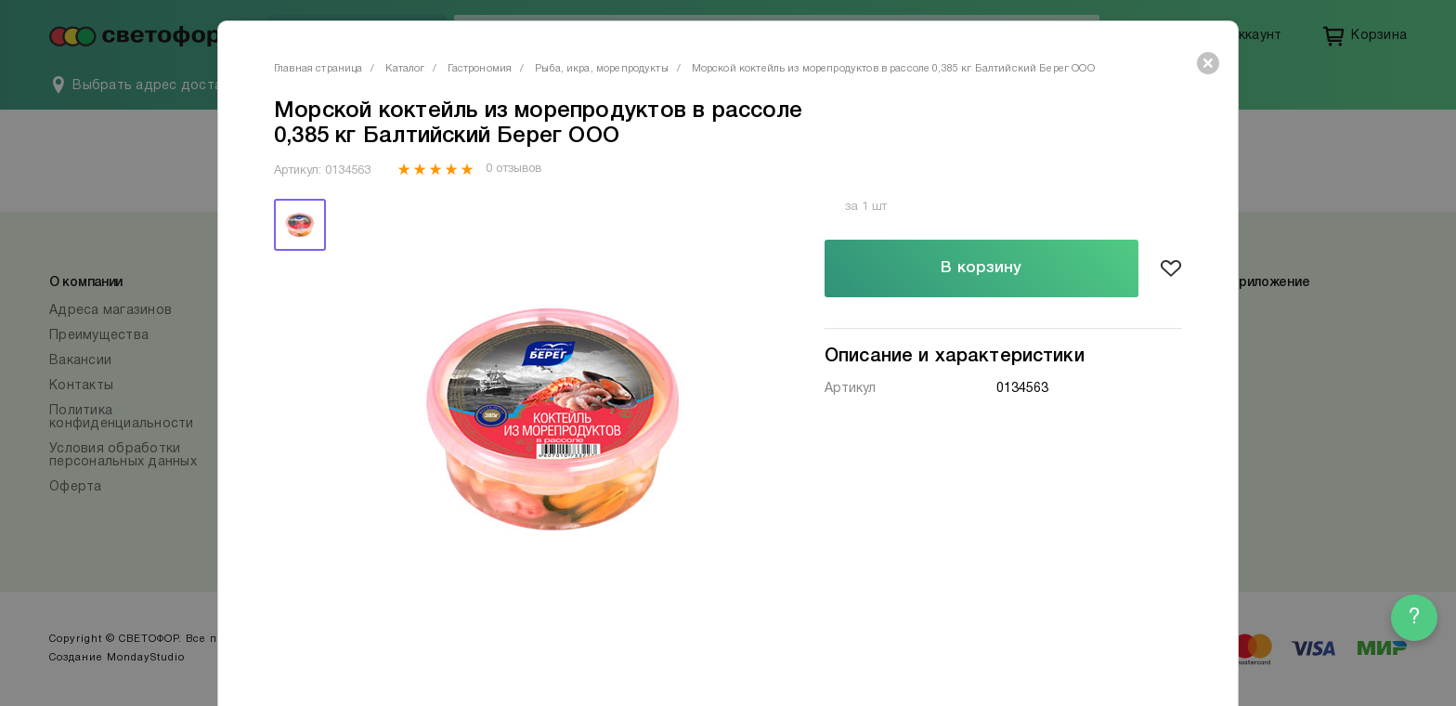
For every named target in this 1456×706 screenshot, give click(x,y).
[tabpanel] (554, 419)
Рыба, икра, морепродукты (602, 68)
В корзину (981, 268)
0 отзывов (513, 169)
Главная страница (318, 68)
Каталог (404, 68)
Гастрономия (480, 68)
